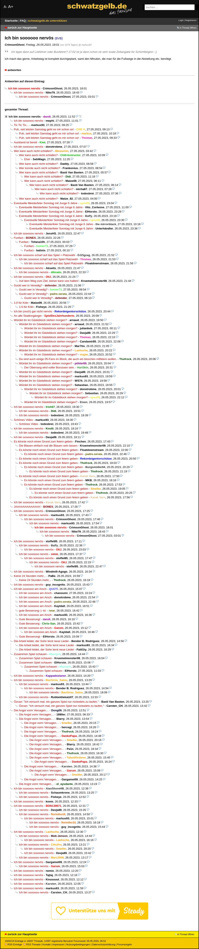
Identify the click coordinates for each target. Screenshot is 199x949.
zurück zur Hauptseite (22, 27)
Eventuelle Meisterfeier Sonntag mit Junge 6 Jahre (45, 203)
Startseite (12, 20)
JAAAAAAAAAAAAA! (27, 506)
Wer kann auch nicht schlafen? (33, 151)
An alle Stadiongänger (28, 315)
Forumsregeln (124, 944)
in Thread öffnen (188, 27)
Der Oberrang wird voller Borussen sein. (49, 367)
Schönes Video (23, 419)
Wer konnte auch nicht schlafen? (39, 168)
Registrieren (190, 20)
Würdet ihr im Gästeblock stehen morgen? (40, 320)
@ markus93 (84, 45)
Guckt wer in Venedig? (28, 285)
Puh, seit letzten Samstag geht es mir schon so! (44, 129)
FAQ (23, 20)
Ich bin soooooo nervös (28, 92)
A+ (10, 6)
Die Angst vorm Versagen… (31, 710)
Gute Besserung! (29, 619)
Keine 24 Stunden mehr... (30, 576)
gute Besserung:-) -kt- (32, 610)
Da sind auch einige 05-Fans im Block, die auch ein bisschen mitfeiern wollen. (68, 359)
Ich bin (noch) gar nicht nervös (33, 311)
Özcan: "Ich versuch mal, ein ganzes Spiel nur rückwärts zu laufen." (56, 701)
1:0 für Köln (21, 302)
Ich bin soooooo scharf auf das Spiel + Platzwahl (44, 255)
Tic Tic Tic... (21, 125)
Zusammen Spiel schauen (30, 654)
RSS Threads (31, 944)
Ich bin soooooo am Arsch (30, 589)
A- (5, 7)
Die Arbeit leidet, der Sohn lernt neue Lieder (41, 641)
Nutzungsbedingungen (78, 944)
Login (180, 20)
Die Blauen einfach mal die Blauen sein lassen (48, 445)
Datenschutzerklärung (103, 944)
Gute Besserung (29, 623)
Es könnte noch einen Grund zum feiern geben (43, 441)
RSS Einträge (13, 944)
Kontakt (46, 944)
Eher (27, 159)
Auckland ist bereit (25, 142)
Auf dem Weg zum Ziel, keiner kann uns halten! (49, 280)
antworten (14, 70)
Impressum (58, 944)
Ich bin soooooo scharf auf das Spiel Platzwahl (48, 259)
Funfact (18, 237)
